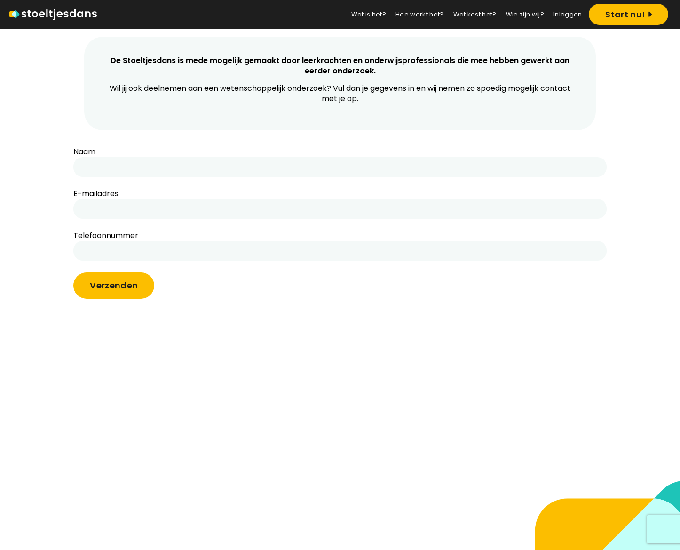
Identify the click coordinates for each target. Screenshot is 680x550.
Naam (84, 152)
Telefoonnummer (105, 236)
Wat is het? (369, 14)
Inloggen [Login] (567, 14)
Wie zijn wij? (525, 14)
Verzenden (114, 285)
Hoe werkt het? (419, 14)
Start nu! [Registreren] (628, 14)
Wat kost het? (475, 14)
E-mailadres (96, 194)
